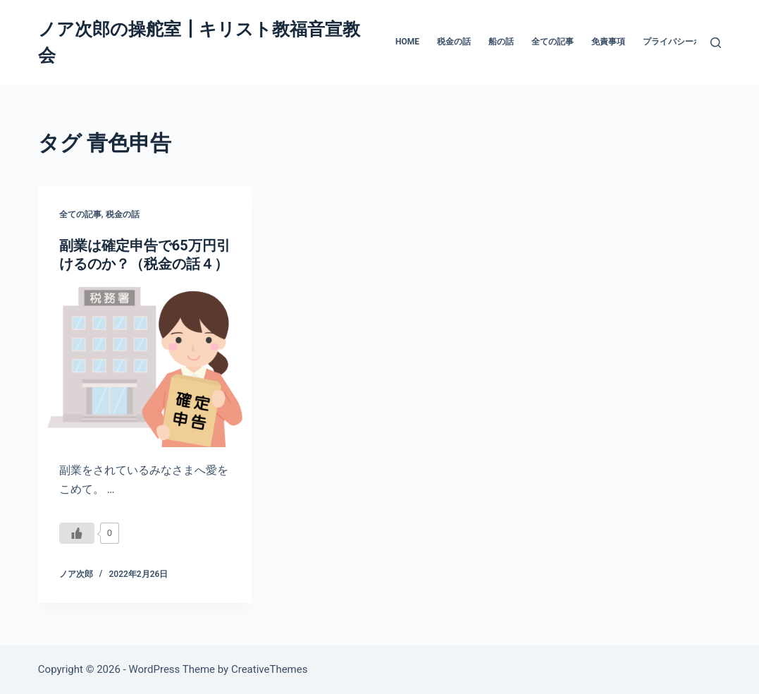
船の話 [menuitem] (501, 42)
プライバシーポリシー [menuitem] (685, 42)
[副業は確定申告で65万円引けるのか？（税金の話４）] (145, 367)
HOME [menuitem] (407, 42)
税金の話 (123, 214)
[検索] (715, 42)
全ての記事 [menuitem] (552, 42)
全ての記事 (80, 214)
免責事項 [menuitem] (608, 42)
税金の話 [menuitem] (454, 42)
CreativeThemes (269, 669)
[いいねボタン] (76, 533)
